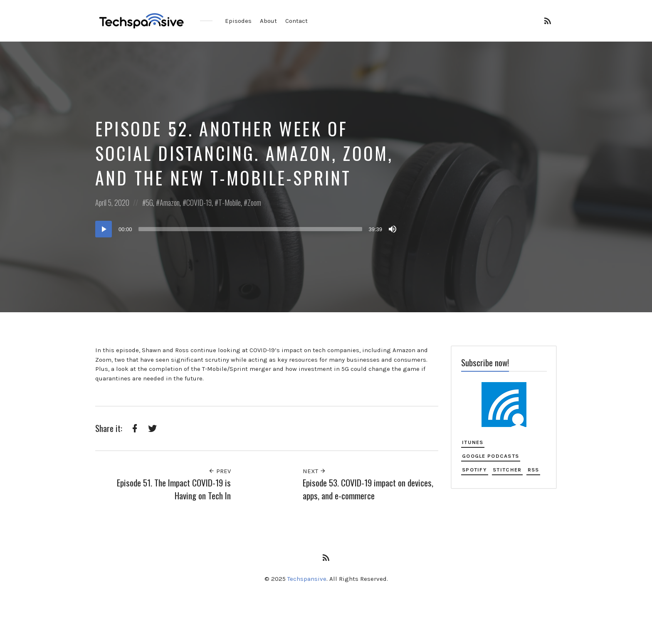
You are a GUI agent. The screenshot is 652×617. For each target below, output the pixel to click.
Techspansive (306, 578)
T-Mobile (229, 202)
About (268, 21)
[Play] (103, 229)
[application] (247, 229)
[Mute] (392, 229)
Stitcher (507, 469)
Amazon (170, 202)
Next (314, 471)
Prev (219, 471)
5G (149, 202)
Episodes (238, 21)
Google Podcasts (490, 456)
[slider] (250, 229)
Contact (296, 21)
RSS (533, 469)
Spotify (474, 469)
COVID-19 (199, 202)
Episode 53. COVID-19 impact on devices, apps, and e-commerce (368, 489)
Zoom (254, 202)
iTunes (473, 442)
